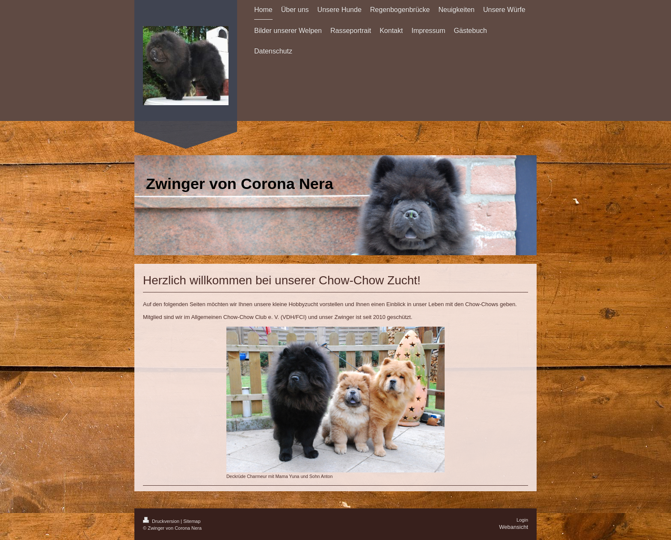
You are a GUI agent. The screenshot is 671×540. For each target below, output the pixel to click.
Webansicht (513, 527)
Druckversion (162, 521)
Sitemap (191, 521)
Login (522, 519)
